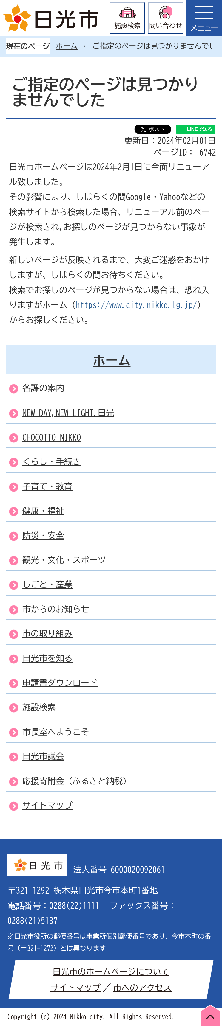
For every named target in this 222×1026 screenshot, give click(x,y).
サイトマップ (75, 987)
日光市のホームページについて (111, 971)
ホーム (67, 45)
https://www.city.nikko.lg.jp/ (136, 305)
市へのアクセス (142, 987)
